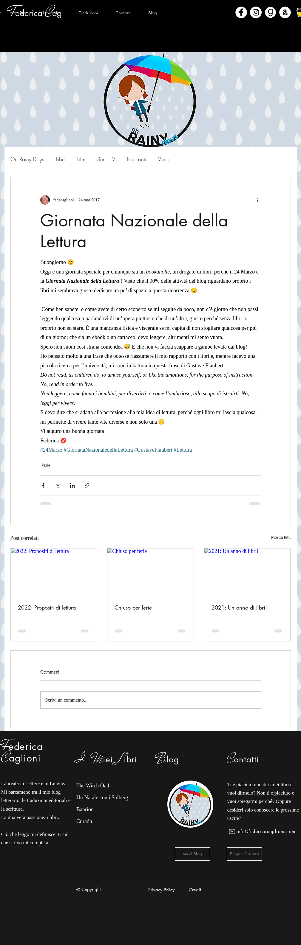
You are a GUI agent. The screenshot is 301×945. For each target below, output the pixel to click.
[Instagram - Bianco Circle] (256, 12)
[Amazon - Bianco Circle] (285, 12)
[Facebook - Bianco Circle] (241, 12)
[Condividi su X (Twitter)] (58, 485)
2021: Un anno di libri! (239, 607)
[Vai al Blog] (192, 854)
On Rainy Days (27, 159)
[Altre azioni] (257, 199)
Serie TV (106, 159)
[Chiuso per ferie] (150, 572)
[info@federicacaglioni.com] (263, 831)
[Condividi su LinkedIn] (72, 485)
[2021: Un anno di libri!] (247, 572)
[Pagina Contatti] (244, 854)
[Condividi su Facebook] (43, 485)
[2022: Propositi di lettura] (54, 572)
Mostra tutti (281, 537)
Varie (163, 159)
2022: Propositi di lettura (47, 607)
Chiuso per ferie (133, 607)
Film (81, 159)
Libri (60, 159)
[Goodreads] (270, 12)
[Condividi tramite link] (87, 485)
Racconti (136, 159)
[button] (52, 12)
